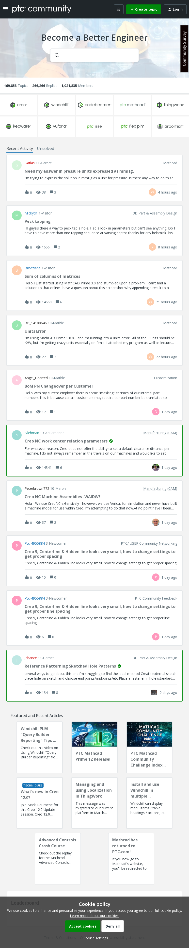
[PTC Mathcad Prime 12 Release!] (94, 747)
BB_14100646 (36, 323)
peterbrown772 (37, 488)
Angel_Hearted (36, 378)
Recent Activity (19, 148)
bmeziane (33, 268)
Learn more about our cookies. (94, 915)
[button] (94, 938)
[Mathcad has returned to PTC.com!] (131, 858)
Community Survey (184, 48)
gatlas (30, 163)
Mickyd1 (31, 213)
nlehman (32, 433)
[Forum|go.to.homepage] (41, 9)
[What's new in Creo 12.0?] (39, 803)
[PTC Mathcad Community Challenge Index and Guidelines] (149, 747)
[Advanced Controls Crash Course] (58, 858)
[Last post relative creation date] (167, 192)
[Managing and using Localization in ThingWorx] (94, 803)
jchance (31, 658)
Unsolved (45, 148)
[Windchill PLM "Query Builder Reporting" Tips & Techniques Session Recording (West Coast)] (39, 747)
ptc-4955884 (35, 543)
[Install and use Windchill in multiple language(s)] (149, 803)
